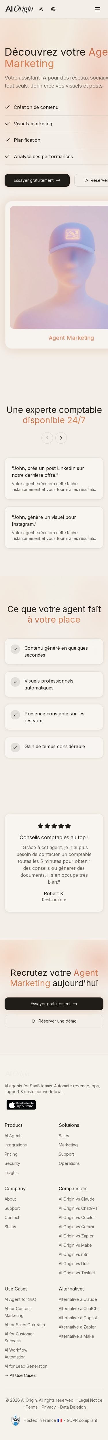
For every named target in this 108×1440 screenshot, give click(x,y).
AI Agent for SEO (20, 1299)
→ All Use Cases (20, 1375)
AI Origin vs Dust (74, 1263)
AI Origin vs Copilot (77, 1217)
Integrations (16, 1144)
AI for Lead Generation (26, 1366)
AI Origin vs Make (75, 1245)
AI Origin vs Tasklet (77, 1272)
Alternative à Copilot (78, 1317)
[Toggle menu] (97, 9)
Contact (12, 1217)
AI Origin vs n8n (73, 1254)
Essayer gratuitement (37, 180)
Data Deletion (73, 1407)
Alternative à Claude (78, 1299)
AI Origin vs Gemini (76, 1226)
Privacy (49, 1407)
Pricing (11, 1154)
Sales (64, 1135)
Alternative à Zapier (77, 1326)
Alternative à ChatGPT (80, 1308)
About (10, 1199)
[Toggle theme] (41, 9)
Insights (12, 1172)
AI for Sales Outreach (25, 1324)
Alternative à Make (76, 1336)
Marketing (68, 1144)
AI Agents (13, 1135)
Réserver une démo (54, 1020)
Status (10, 1226)
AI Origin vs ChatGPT (78, 1208)
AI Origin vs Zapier (76, 1235)
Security (12, 1163)
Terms (31, 1407)
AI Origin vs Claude (77, 1199)
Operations (69, 1163)
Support (66, 1154)
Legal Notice (91, 1400)
